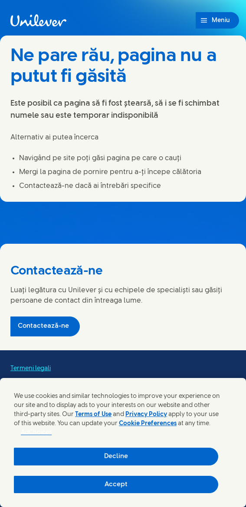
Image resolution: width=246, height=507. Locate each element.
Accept (116, 484)
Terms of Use (93, 414)
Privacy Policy (146, 414)
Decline (116, 456)
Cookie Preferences (148, 423)
